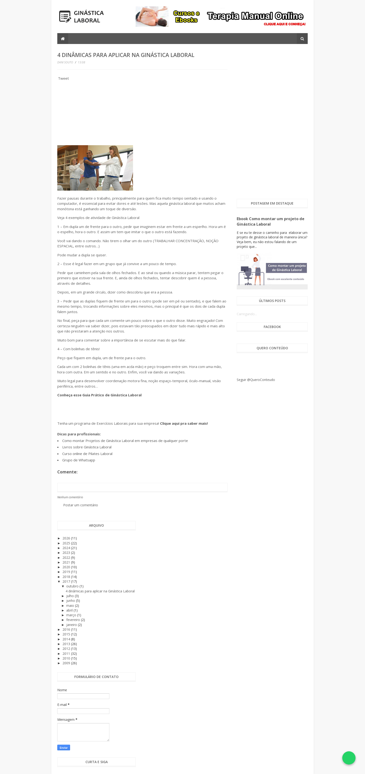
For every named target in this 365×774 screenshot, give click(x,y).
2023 (66, 552)
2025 (66, 543)
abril (70, 610)
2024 (66, 548)
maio (70, 605)
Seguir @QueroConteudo (256, 379)
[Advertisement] (92, 114)
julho (70, 596)
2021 (66, 562)
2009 (66, 663)
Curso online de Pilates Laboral (87, 453)
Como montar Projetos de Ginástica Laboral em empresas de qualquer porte (125, 440)
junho (71, 600)
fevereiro (73, 619)
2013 (66, 644)
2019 (66, 571)
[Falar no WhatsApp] (349, 758)
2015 (66, 634)
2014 (66, 639)
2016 (66, 629)
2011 (66, 653)
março (71, 615)
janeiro (72, 624)
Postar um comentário (80, 505)
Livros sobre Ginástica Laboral (86, 447)
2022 (66, 557)
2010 (66, 658)
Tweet (63, 78)
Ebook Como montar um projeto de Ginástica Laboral (270, 221)
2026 (66, 538)
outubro (73, 586)
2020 (66, 567)
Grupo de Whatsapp (78, 460)
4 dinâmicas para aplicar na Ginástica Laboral (100, 591)
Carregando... (247, 314)
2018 (66, 576)
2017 (66, 581)
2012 (66, 648)
